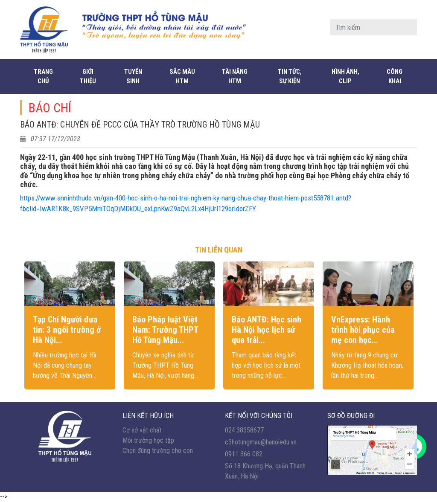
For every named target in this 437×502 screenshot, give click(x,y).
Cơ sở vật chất (142, 430)
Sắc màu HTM (182, 76)
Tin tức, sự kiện (290, 76)
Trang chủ (43, 76)
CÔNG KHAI (394, 76)
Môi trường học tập (148, 440)
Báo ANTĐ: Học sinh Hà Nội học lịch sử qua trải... (266, 329)
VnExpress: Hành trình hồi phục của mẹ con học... (363, 329)
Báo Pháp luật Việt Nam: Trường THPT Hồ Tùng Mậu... (165, 329)
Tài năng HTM (235, 76)
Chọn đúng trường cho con (157, 451)
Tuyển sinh (133, 76)
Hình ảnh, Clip (345, 76)
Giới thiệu (88, 76)
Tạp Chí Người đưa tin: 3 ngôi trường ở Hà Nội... (67, 329)
